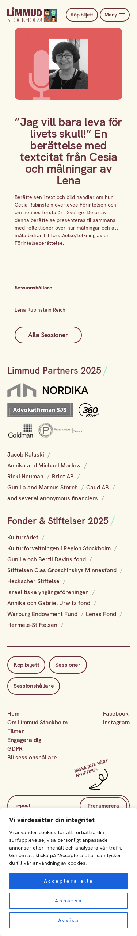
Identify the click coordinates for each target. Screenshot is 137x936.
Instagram (116, 722)
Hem (13, 713)
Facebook (116, 713)
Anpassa (69, 900)
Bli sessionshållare (32, 757)
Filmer (15, 731)
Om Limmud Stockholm (37, 722)
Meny (114, 15)
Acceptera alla (69, 881)
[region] (68, 872)
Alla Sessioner (48, 335)
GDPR (15, 748)
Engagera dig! (25, 740)
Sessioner (67, 665)
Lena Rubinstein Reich (40, 310)
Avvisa (68, 920)
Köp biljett (82, 14)
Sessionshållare (34, 686)
